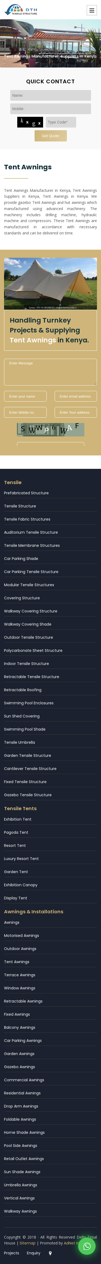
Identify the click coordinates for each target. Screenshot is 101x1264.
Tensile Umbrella (19, 742)
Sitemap (28, 1243)
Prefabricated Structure (26, 493)
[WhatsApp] (87, 1246)
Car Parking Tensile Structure (31, 571)
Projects (11, 1253)
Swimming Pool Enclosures (29, 703)
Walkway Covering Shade (27, 624)
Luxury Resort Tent (21, 858)
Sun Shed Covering (22, 716)
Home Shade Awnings (24, 1132)
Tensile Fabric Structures (27, 519)
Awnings (11, 922)
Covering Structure (22, 598)
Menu (92, 10)
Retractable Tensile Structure (31, 676)
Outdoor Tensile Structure (28, 637)
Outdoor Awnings (20, 948)
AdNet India (74, 1243)
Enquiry (33, 1253)
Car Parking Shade (21, 558)
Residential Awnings (22, 1093)
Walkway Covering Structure (30, 611)
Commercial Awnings (24, 1080)
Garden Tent (16, 871)
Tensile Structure (20, 506)
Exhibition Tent (18, 819)
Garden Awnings (19, 1053)
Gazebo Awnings (19, 1066)
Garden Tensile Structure (27, 755)
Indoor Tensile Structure (26, 663)
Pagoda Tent (16, 832)
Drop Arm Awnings (21, 1106)
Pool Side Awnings (20, 1145)
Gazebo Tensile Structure (28, 795)
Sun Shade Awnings (22, 1172)
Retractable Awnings (23, 1001)
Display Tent (15, 898)
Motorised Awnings (21, 935)
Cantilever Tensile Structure (30, 768)
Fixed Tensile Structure (25, 781)
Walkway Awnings (20, 1211)
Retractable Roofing (22, 690)
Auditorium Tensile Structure (31, 532)
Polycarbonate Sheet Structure (33, 650)
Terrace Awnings (19, 975)
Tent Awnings (16, 961)
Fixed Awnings (17, 1014)
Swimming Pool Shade (25, 729)
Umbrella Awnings (20, 1185)
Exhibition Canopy (20, 885)
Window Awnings (19, 988)
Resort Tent (15, 845)
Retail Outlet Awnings (24, 1158)
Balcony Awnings (19, 1027)
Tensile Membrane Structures (32, 545)
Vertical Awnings (19, 1198)
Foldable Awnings (20, 1119)
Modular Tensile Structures (29, 585)
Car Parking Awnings (23, 1040)
